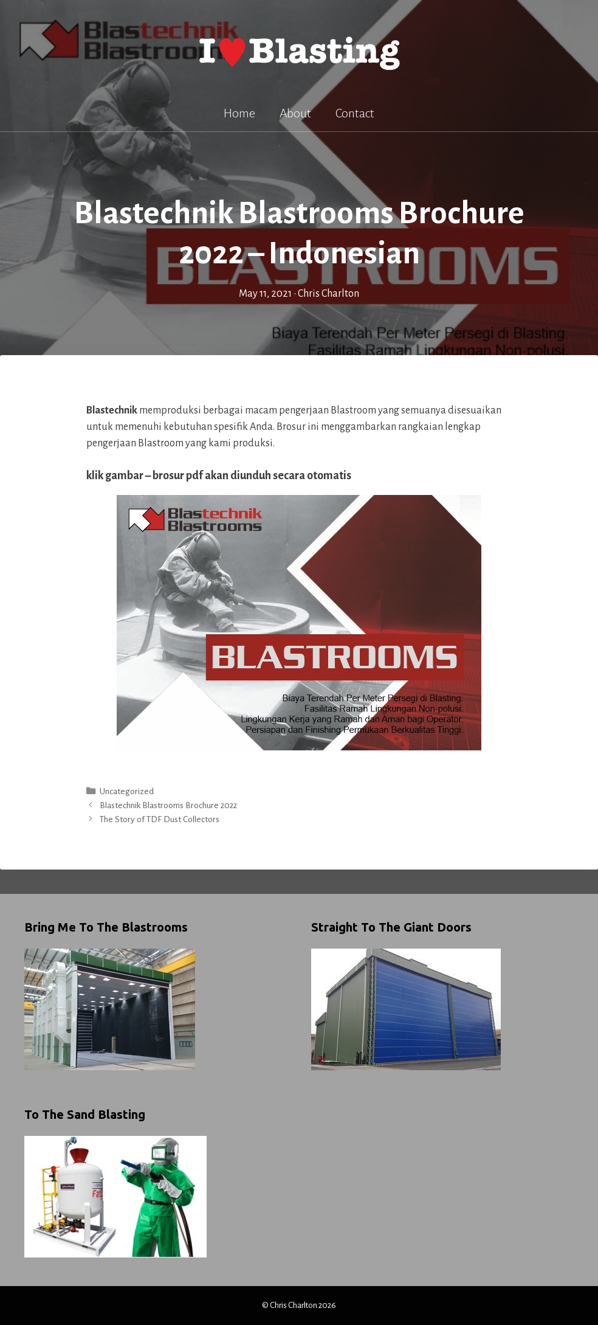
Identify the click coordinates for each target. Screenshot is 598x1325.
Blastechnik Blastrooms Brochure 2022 (168, 805)
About (295, 113)
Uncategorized (127, 791)
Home (239, 113)
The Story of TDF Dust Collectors (159, 819)
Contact (354, 113)
